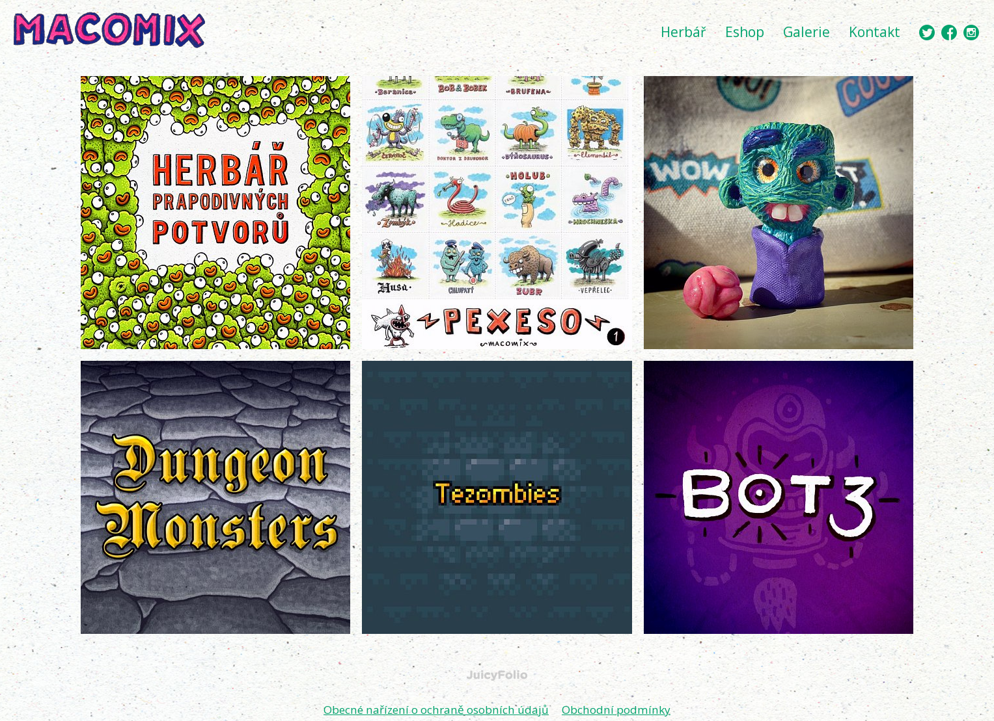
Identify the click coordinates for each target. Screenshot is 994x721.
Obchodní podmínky (623, 709)
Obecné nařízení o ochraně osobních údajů (433, 709)
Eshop (744, 32)
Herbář (683, 32)
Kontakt (874, 32)
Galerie (806, 32)
